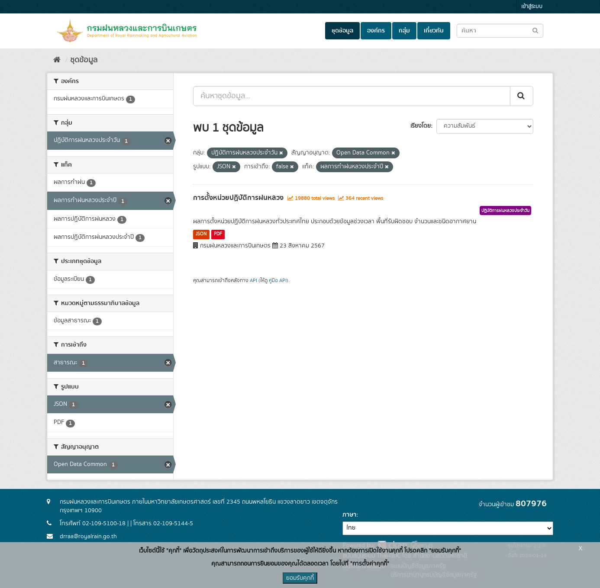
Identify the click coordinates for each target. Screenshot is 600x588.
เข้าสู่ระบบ (531, 7)
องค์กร (376, 30)
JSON (201, 234)
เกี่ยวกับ (434, 30)
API (253, 280)
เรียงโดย (420, 126)
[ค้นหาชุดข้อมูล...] (351, 96)
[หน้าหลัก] (57, 60)
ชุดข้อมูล (342, 30)
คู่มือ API (278, 280)
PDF (218, 234)
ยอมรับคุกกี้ (300, 578)
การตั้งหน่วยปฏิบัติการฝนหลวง (238, 197)
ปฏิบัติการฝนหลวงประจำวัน (505, 211)
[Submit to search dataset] (535, 30)
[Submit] (521, 96)
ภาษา (349, 515)
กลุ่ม (404, 30)
